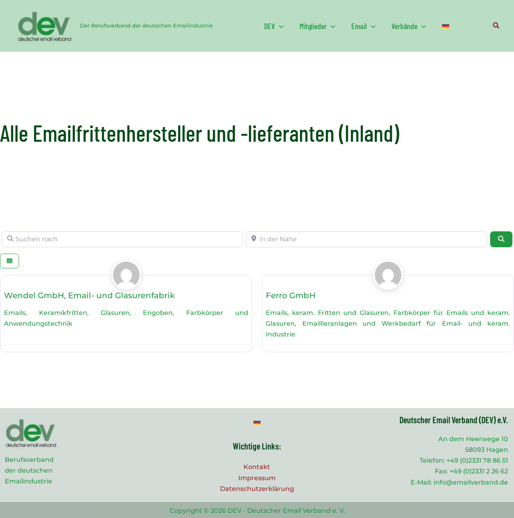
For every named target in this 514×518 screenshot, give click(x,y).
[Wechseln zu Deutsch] (257, 423)
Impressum (257, 478)
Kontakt (256, 467)
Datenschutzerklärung (257, 489)
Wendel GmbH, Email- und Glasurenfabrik (89, 295)
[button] (274, 26)
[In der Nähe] (366, 239)
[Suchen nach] (122, 239)
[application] (279, 26)
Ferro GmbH (290, 295)
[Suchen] (501, 239)
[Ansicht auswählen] (9, 261)
